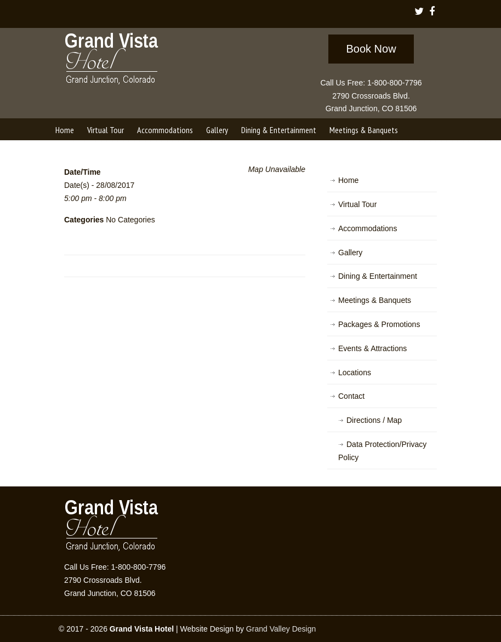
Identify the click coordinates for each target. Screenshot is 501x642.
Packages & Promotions (379, 324)
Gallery (350, 252)
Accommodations (367, 228)
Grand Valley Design (281, 628)
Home (348, 180)
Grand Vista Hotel (112, 60)
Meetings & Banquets (374, 300)
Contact (351, 396)
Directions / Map (374, 420)
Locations (354, 372)
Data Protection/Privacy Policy (382, 451)
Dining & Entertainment (377, 276)
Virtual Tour (357, 204)
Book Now (371, 49)
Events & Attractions (372, 348)
